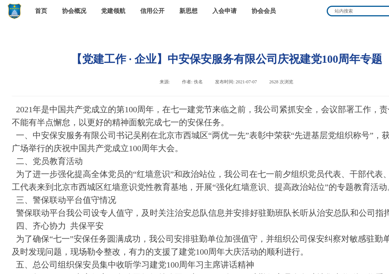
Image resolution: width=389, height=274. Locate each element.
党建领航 (113, 11)
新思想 (188, 11)
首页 (41, 11)
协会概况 (74, 11)
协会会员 (263, 11)
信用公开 (152, 11)
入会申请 (224, 11)
